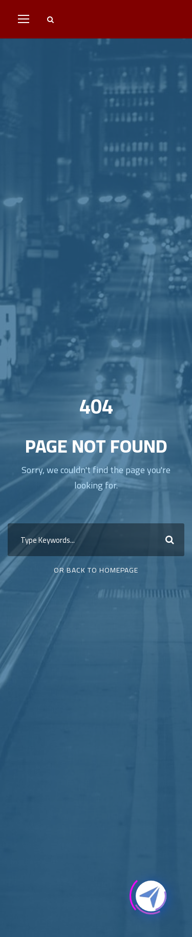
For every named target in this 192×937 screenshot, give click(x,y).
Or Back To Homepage (96, 570)
